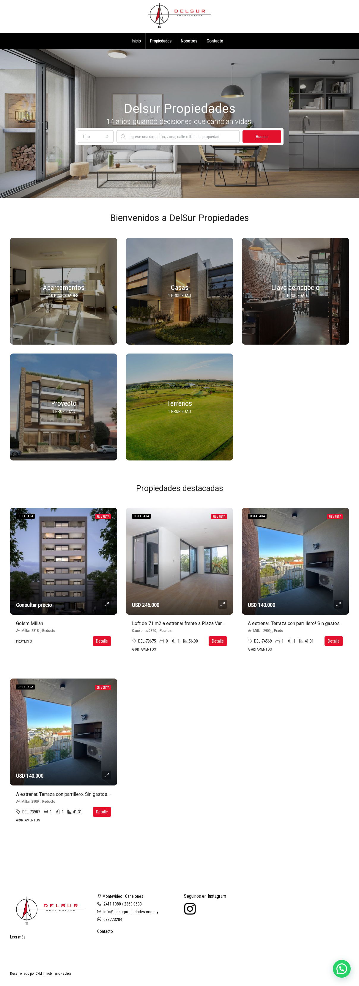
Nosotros (189, 41)
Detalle (102, 641)
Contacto (215, 41)
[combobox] (96, 136)
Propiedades (160, 41)
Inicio (136, 41)
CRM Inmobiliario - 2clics (54, 973)
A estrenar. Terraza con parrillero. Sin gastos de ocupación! (77, 794)
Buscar (262, 136)
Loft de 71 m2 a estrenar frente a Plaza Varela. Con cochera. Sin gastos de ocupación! (221, 623)
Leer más (18, 937)
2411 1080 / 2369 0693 (122, 904)
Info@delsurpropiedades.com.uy (130, 911)
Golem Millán (29, 623)
